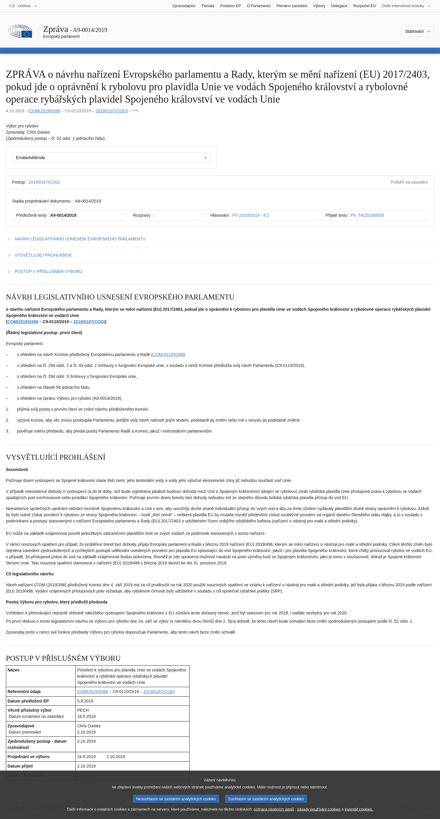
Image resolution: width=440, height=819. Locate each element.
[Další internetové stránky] (406, 6)
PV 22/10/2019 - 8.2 (250, 215)
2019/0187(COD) (111, 111)
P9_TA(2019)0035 (367, 215)
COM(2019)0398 (44, 111)
